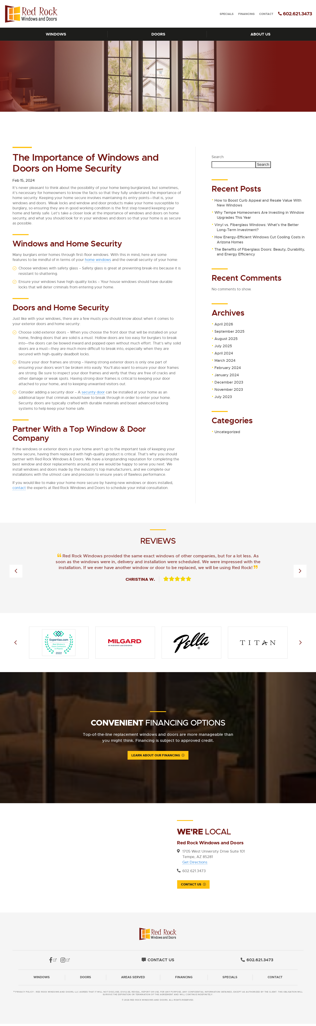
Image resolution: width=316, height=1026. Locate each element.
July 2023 (223, 397)
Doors (158, 34)
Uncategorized (227, 432)
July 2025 (223, 346)
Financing (246, 14)
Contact (266, 14)
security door (93, 392)
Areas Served (133, 979)
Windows (56, 34)
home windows (98, 260)
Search (218, 157)
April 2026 (223, 324)
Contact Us (191, 885)
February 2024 (227, 368)
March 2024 (224, 360)
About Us (260, 34)
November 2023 (228, 389)
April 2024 (223, 353)
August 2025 (226, 339)
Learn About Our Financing (155, 756)
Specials (227, 14)
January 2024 (226, 375)
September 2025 (229, 331)
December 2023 (228, 382)
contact (19, 488)
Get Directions (194, 862)
